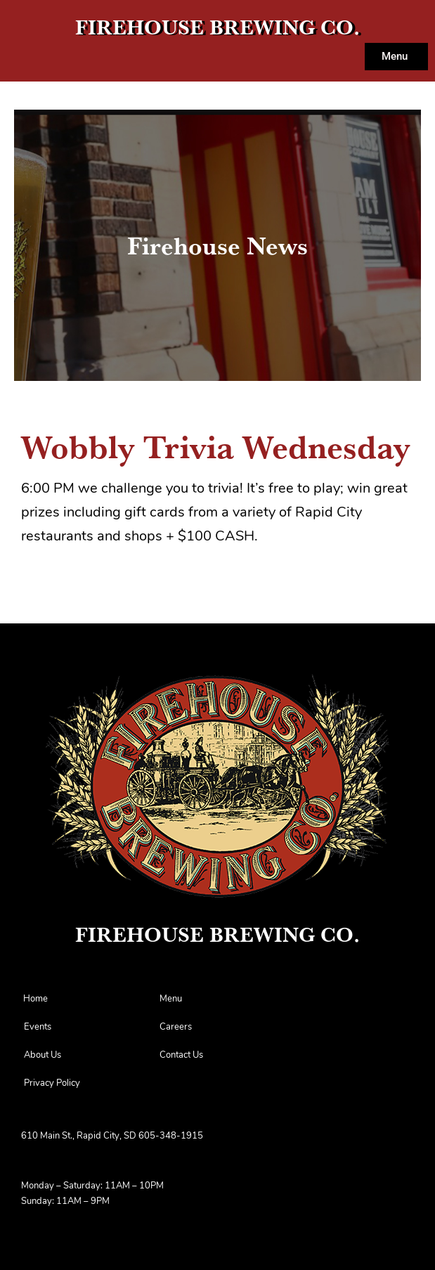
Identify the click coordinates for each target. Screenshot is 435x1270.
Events (37, 1027)
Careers (176, 1027)
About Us (42, 1055)
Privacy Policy (52, 1083)
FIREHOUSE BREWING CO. (217, 27)
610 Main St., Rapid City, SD (78, 1136)
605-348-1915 (170, 1136)
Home (35, 999)
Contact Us (181, 1055)
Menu (171, 999)
